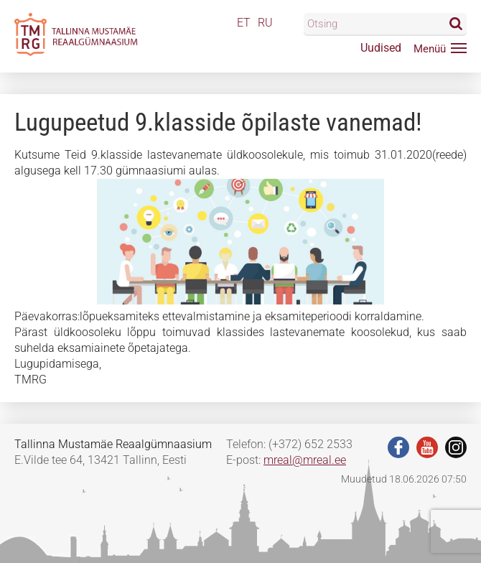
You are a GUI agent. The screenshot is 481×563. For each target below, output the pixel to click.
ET (244, 22)
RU (265, 22)
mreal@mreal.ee (304, 460)
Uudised (380, 48)
